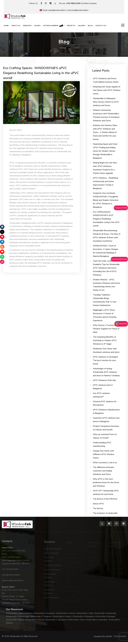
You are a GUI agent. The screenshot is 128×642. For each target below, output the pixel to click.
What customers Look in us (105, 462)
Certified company (82, 3)
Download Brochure (119, 259)
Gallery (81, 26)
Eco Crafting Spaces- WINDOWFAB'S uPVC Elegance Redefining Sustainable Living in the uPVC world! (41, 73)
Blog (90, 26)
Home (6, 26)
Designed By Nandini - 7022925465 (110, 636)
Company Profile (120, 208)
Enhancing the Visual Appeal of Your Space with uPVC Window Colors (106, 90)
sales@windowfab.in (57, 10)
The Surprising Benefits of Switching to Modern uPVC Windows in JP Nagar (105, 340)
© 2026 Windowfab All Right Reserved (19, 636)
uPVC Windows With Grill (104, 380)
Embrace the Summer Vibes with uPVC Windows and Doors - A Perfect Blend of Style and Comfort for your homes (105, 132)
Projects (71, 26)
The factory (98, 508)
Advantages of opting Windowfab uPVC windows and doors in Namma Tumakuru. (106, 372)
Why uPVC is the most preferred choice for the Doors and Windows (106, 482)
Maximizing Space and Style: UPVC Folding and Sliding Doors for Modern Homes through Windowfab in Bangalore (105, 151)
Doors (37, 26)
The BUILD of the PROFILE (105, 499)
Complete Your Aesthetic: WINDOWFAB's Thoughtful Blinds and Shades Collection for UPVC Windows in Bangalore (105, 200)
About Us (16, 26)
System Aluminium (53, 25)
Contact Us (100, 26)
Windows (27, 26)
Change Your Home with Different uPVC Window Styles (103, 454)
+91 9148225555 (10, 570)
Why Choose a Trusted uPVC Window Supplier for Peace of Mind (106, 329)
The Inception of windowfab (105, 513)
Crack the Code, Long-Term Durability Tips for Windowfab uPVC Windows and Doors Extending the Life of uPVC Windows (106, 268)
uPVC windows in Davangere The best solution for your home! (105, 360)
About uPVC (98, 503)
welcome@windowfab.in (77, 10)
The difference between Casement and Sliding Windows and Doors (103, 471)
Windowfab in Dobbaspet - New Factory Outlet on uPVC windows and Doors (106, 102)
